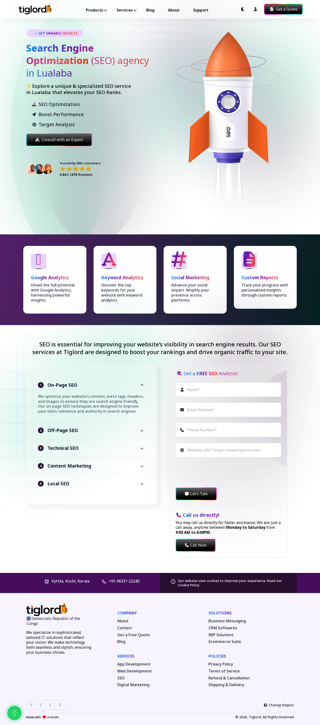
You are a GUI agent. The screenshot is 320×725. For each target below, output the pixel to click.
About (174, 10)
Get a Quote (283, 9)
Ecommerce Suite (224, 641)
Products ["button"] (94, 10)
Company (127, 613)
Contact (124, 627)
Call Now (195, 545)
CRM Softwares (222, 627)
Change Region (279, 705)
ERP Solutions (221, 634)
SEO (121, 678)
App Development (134, 664)
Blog (150, 10)
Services (125, 656)
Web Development (134, 671)
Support (200, 10)
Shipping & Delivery (226, 684)
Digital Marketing (133, 684)
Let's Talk (196, 493)
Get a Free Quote (133, 634)
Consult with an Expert (59, 139)
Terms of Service (224, 671)
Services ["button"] (125, 10)
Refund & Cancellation (229, 678)
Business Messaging (227, 621)
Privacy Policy (220, 664)
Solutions (219, 613)
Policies (217, 656)
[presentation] (212, 472)
